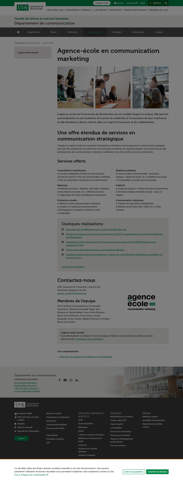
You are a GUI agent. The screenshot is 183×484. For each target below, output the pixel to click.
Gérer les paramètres (134, 472)
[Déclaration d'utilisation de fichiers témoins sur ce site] (91, 471)
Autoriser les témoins (157, 472)
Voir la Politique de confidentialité (30, 475)
